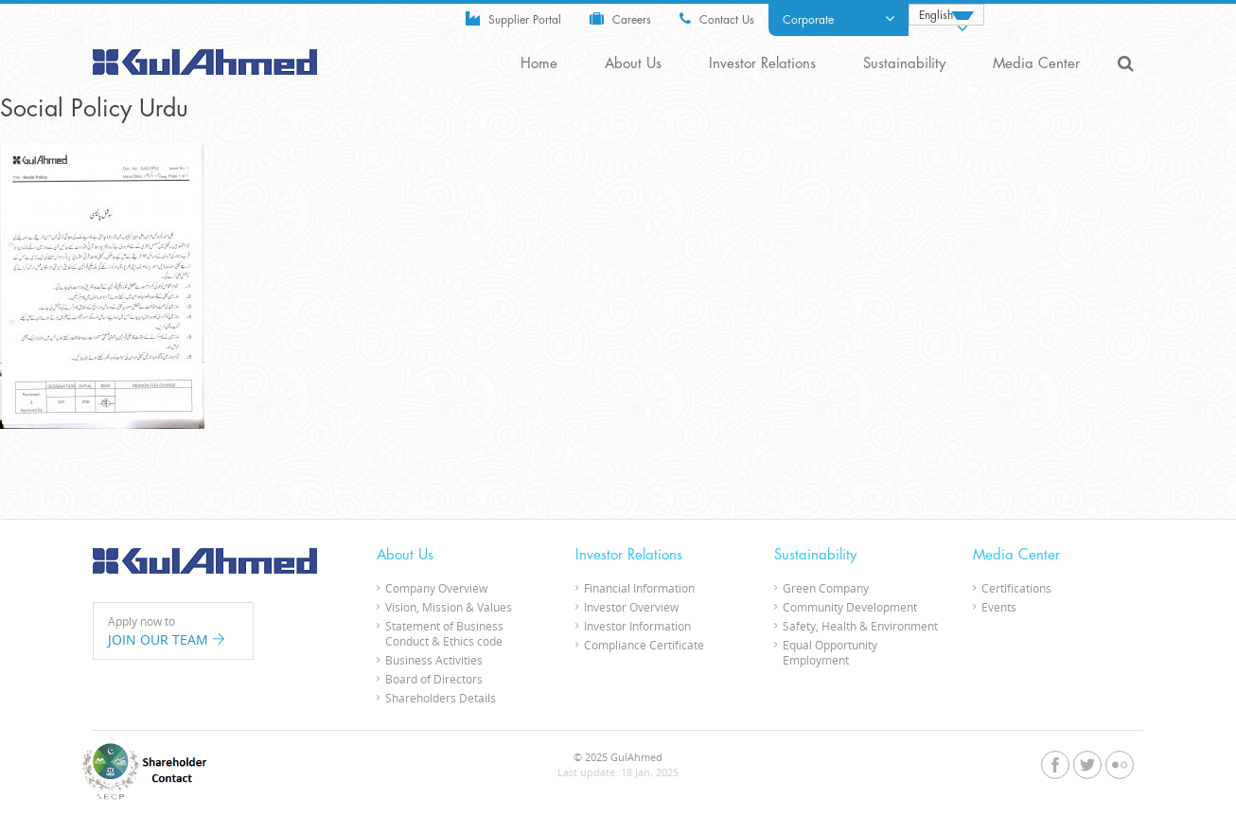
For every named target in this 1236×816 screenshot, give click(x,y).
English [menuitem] (936, 15)
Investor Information (637, 625)
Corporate (838, 19)
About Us (633, 64)
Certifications (1016, 587)
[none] (946, 15)
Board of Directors (434, 678)
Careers (620, 18)
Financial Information (639, 587)
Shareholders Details (440, 697)
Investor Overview (631, 606)
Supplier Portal (513, 18)
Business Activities (434, 659)
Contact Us (717, 18)
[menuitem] (946, 15)
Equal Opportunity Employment (830, 652)
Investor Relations (762, 64)
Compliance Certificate (644, 644)
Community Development (850, 606)
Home (539, 64)
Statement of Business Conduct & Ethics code (444, 633)
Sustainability (904, 64)
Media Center (1036, 64)
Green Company (826, 587)
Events (998, 606)
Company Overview (436, 587)
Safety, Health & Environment (860, 625)
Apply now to (173, 631)
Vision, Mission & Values (448, 606)
